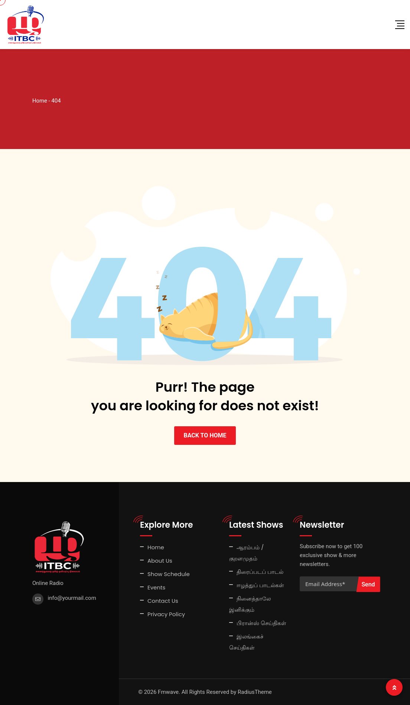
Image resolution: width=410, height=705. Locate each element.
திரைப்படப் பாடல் (260, 572)
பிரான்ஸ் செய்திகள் (261, 623)
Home (155, 547)
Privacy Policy (166, 614)
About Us (159, 561)
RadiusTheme (255, 692)
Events (156, 587)
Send (368, 584)
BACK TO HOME (204, 435)
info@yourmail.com (72, 598)
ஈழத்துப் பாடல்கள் (260, 585)
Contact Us (162, 601)
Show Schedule (168, 574)
